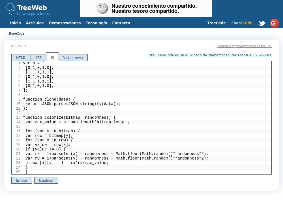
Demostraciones (65, 23)
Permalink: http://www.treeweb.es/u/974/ (244, 46)
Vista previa (73, 57)
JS (52, 57)
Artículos (35, 23)
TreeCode (216, 23)
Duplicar (46, 180)
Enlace (21, 180)
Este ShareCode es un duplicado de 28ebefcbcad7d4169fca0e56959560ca (209, 55)
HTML (21, 57)
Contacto (121, 23)
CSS (38, 57)
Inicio (15, 23)
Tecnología (96, 23)
